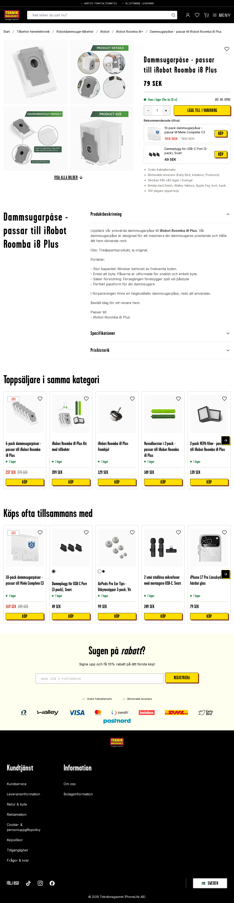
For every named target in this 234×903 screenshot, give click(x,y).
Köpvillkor (15, 837)
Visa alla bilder (68, 177)
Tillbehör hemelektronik (33, 31)
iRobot (104, 31)
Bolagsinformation (78, 792)
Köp (220, 133)
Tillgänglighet (17, 848)
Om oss (70, 781)
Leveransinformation (23, 792)
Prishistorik (161, 348)
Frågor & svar (18, 858)
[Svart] (53, 569)
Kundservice (16, 781)
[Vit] (57, 569)
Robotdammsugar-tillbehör (75, 31)
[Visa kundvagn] (206, 15)
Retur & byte (17, 802)
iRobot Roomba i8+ (129, 31)
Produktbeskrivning (161, 213)
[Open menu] (221, 15)
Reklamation (16, 812)
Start (6, 31)
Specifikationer (161, 332)
